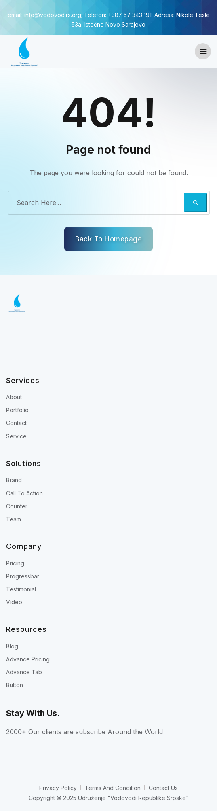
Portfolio (17, 410)
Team (13, 519)
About (14, 397)
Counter (16, 506)
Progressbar (22, 576)
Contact (16, 422)
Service (16, 436)
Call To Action (24, 493)
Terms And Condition (113, 787)
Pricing (15, 563)
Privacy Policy (58, 787)
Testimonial (21, 589)
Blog (12, 646)
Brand (14, 479)
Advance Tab (24, 672)
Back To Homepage (108, 239)
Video (14, 602)
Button (14, 685)
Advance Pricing (28, 659)
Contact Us (163, 787)
